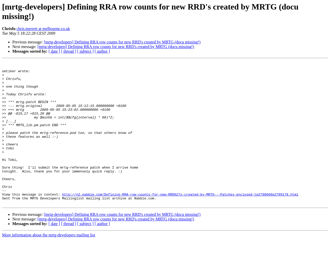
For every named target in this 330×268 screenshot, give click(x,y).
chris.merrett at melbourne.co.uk (43, 28)
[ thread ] (68, 51)
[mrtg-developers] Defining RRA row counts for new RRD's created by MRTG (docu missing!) (122, 42)
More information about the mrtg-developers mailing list (48, 263)
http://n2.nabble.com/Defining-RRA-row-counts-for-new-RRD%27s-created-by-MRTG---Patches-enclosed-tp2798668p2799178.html (180, 221)
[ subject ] (85, 51)
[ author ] (102, 51)
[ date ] (54, 51)
